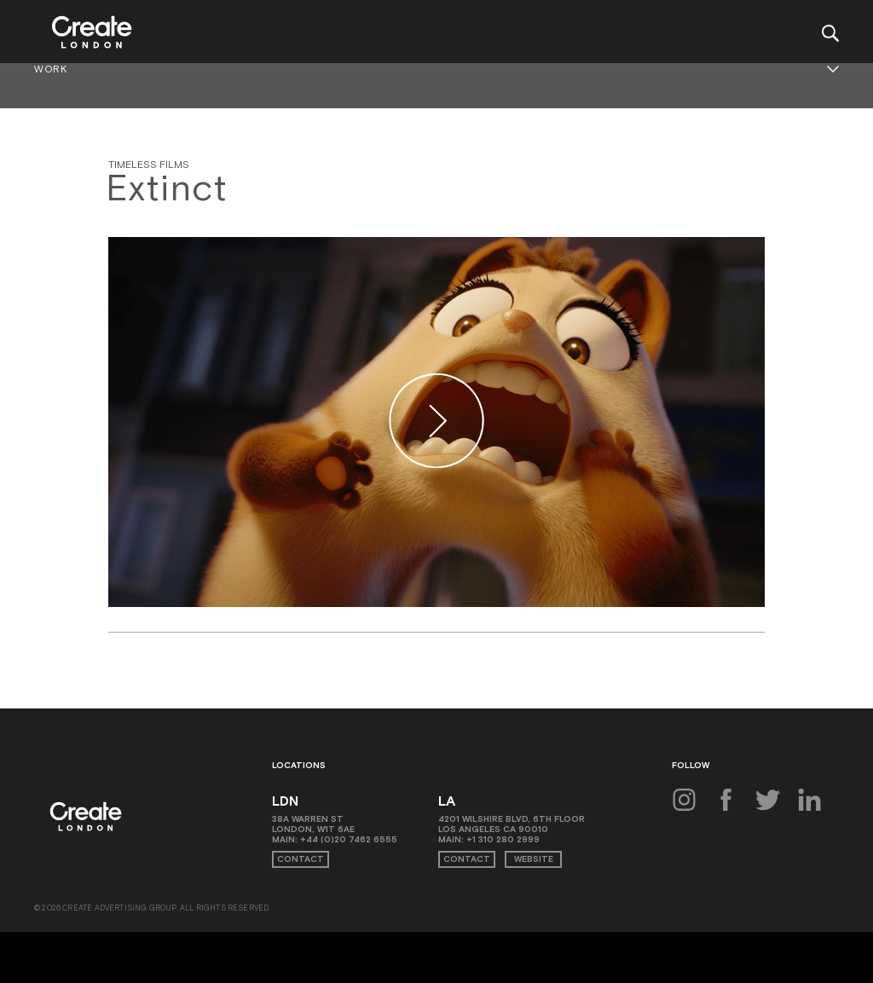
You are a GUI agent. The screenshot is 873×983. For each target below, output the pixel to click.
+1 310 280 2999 (503, 839)
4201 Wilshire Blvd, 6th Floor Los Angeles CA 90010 (511, 824)
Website (533, 859)
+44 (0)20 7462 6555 (348, 839)
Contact (300, 859)
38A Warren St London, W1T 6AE (313, 824)
